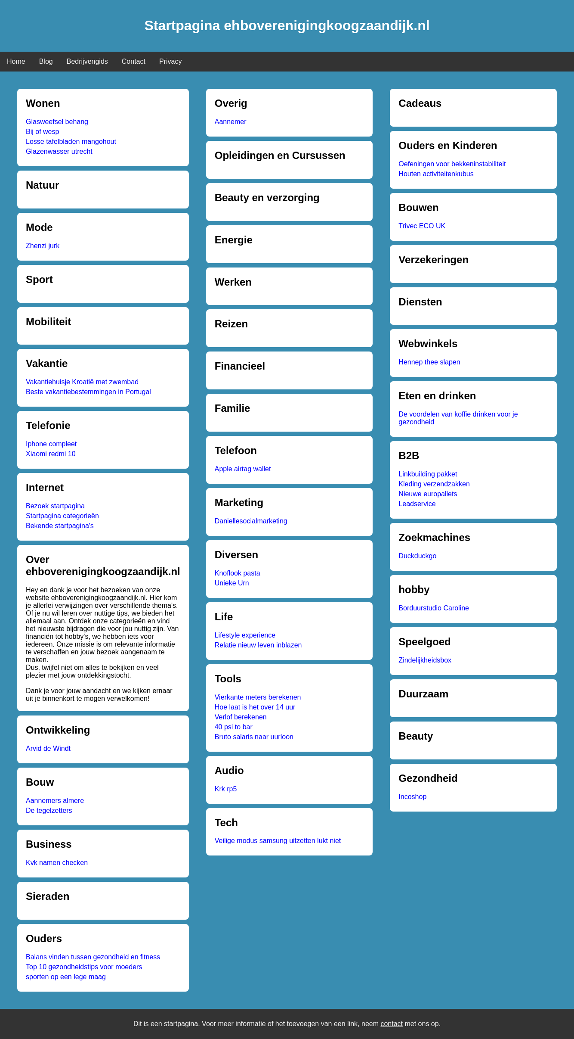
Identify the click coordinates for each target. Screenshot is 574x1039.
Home (16, 61)
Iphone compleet (51, 444)
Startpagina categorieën (62, 516)
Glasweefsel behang (57, 121)
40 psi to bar (234, 727)
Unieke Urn (232, 583)
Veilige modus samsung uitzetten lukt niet (278, 840)
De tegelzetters (49, 810)
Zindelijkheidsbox (424, 660)
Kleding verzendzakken (433, 484)
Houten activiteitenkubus (435, 173)
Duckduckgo (417, 556)
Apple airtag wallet (243, 469)
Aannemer (231, 121)
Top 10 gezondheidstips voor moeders (84, 967)
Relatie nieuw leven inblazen (258, 645)
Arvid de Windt (48, 748)
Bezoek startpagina (55, 506)
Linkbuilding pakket (427, 474)
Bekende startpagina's (60, 525)
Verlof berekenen (241, 717)
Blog (46, 61)
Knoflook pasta (237, 573)
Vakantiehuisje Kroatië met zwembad (82, 382)
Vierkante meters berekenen (258, 697)
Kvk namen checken (57, 862)
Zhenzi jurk (42, 245)
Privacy (170, 61)
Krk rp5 (226, 789)
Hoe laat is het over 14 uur (255, 707)
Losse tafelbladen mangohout (71, 141)
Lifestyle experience (245, 635)
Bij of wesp (42, 131)
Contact (133, 61)
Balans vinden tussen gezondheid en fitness (93, 957)
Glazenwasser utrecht (59, 151)
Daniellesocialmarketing (251, 521)
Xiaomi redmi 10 (51, 453)
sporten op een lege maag (66, 976)
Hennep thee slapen (429, 362)
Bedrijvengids (87, 61)
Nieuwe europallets (427, 494)
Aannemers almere (55, 800)
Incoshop (412, 796)
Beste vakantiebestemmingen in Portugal (88, 391)
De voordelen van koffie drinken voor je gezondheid (458, 418)
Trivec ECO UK (421, 226)
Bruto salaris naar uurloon (254, 736)
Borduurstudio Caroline (433, 608)
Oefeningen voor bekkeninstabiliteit (452, 164)
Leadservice (416, 503)
